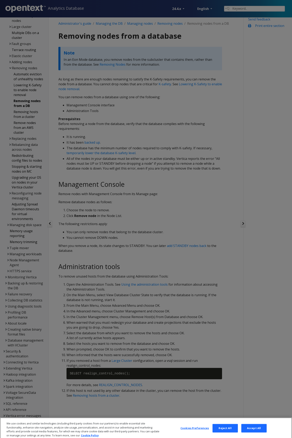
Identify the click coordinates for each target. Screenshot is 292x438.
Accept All (254, 432)
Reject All (225, 432)
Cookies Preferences (194, 432)
